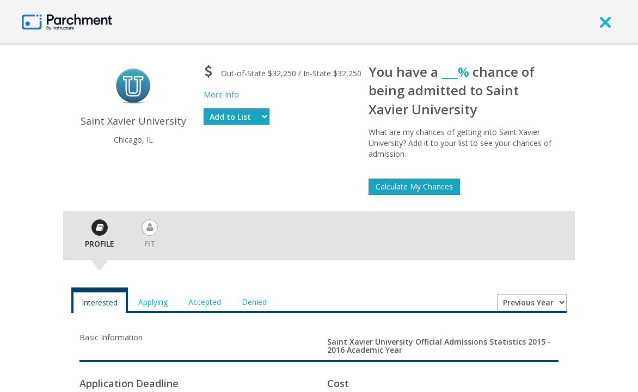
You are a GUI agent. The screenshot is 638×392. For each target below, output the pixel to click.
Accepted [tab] (204, 302)
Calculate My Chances (414, 186)
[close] (605, 21)
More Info (221, 94)
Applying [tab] (153, 302)
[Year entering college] (532, 302)
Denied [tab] (254, 302)
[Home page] (67, 21)
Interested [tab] (100, 302)
